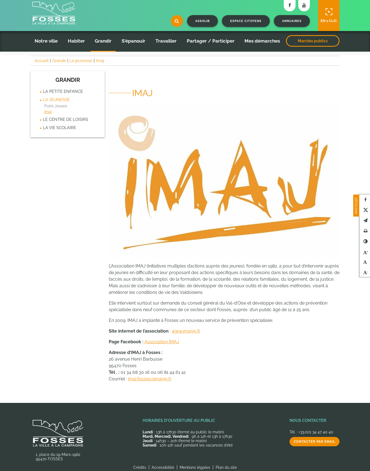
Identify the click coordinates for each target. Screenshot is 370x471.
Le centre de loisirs (65, 119)
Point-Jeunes (55, 106)
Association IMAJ (161, 341)
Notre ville (46, 41)
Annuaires (292, 21)
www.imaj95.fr (186, 331)
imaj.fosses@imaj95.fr (149, 378)
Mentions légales (195, 467)
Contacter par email (314, 442)
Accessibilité (163, 467)
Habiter (76, 41)
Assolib (202, 21)
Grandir (103, 41)
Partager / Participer (211, 41)
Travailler (166, 41)
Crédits (139, 467)
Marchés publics (313, 41)
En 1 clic (329, 15)
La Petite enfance (63, 91)
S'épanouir (133, 41)
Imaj (48, 112)
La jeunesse (56, 99)
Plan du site (226, 467)
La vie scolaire (59, 127)
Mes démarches (262, 41)
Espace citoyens (245, 21)
